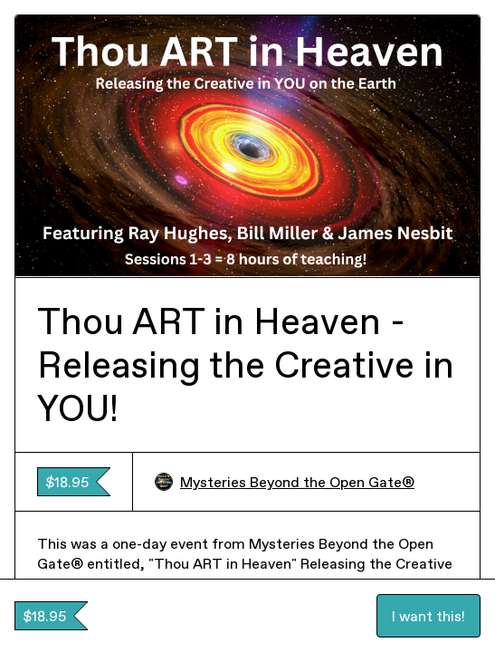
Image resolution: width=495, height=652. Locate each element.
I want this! (428, 616)
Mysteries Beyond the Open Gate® (284, 482)
